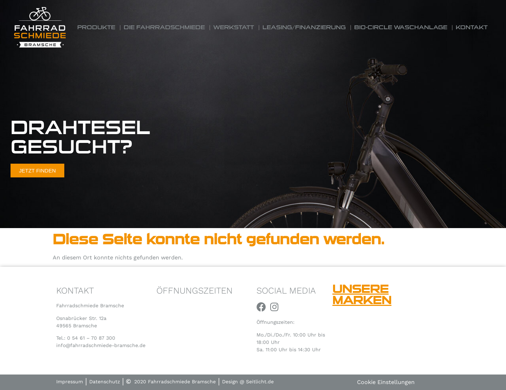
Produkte (96, 27)
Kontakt (472, 27)
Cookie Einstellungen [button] (386, 382)
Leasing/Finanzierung (304, 27)
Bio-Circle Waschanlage (400, 27)
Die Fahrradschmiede (164, 27)
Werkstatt (233, 27)
